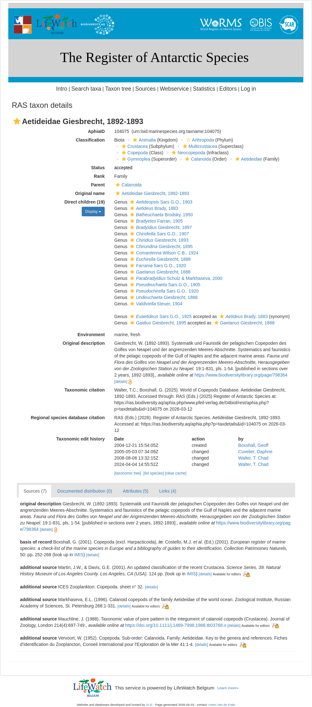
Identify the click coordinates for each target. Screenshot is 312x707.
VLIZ (149, 704)
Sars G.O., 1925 (159, 316)
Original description (84, 343)
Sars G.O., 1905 (164, 284)
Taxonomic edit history (80, 438)
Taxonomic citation (85, 389)
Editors (228, 89)
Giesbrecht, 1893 (158, 240)
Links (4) (167, 491)
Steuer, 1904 (155, 303)
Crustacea (134, 146)
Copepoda (134, 152)
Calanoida (197, 159)
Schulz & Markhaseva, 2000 (175, 278)
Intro (61, 89)
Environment (91, 334)
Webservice (174, 89)
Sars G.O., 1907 (158, 233)
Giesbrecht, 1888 (159, 259)
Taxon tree (118, 89)
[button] (17, 121)
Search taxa (86, 89)
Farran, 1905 (155, 221)
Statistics (204, 89)
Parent (98, 184)
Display (93, 211)
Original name (90, 193)
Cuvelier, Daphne (255, 451)
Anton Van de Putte (221, 704)
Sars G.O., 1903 (160, 201)
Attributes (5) (135, 491)
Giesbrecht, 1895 (160, 246)
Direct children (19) (85, 201)
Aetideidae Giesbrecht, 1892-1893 (151, 193)
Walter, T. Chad (253, 458)
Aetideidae (248, 159)
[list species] (153, 473)
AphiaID (96, 131)
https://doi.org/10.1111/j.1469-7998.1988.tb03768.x (175, 625)
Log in (248, 89)
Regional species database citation (68, 417)
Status (98, 167)
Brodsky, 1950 (160, 214)
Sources (145, 89)
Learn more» (228, 688)
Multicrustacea (199, 146)
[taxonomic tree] (127, 473)
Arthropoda (199, 139)
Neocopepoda (187, 152)
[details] (120, 381)
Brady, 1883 (153, 208)
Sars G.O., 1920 (157, 265)
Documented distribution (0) (84, 491)
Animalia (143, 139)
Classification (90, 139)
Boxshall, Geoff (253, 445)
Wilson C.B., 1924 (163, 252)
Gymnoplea (135, 159)
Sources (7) (35, 491)
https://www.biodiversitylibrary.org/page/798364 (241, 375)
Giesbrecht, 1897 (160, 227)
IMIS (78, 554)
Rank (99, 176)
